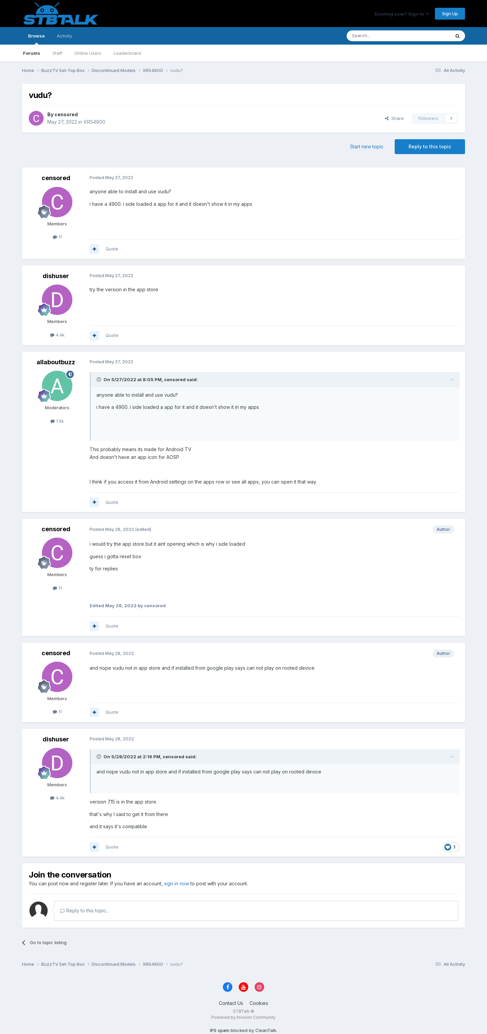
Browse (36, 39)
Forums (31, 53)
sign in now (176, 883)
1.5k (57, 421)
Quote (112, 248)
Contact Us (231, 1003)
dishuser (56, 275)
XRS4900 (94, 122)
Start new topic (367, 146)
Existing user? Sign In (402, 14)
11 (57, 237)
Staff (57, 53)
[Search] (381, 35)
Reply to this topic (430, 146)
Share (394, 118)
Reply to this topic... (84, 910)
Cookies (259, 1003)
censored (66, 114)
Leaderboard (127, 53)
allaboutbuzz (56, 362)
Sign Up (450, 13)
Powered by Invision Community (243, 1017)
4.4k (57, 335)
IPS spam (219, 1030)
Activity (64, 36)
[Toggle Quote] (99, 379)
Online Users (87, 53)
